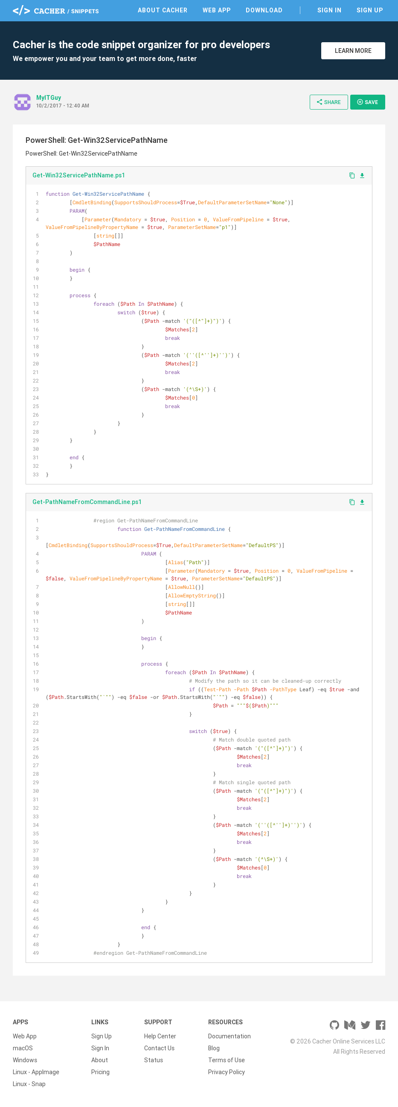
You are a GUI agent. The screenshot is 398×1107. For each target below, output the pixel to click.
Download (264, 10)
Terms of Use (226, 1060)
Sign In (329, 10)
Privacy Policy (226, 1072)
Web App (217, 10)
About (99, 1060)
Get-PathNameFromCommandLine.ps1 (87, 502)
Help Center (160, 1036)
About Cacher (163, 10)
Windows (25, 1060)
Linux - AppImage (36, 1072)
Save (367, 102)
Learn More (353, 51)
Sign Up (370, 10)
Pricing (100, 1072)
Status (153, 1060)
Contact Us (159, 1048)
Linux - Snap (29, 1084)
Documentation (229, 1036)
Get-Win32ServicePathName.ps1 (78, 175)
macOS (23, 1048)
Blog (214, 1048)
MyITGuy (48, 97)
